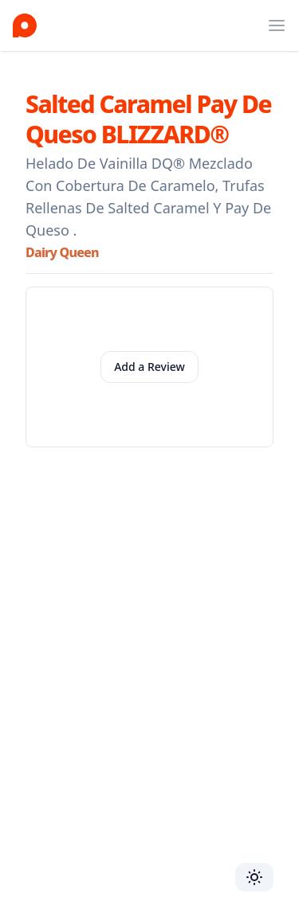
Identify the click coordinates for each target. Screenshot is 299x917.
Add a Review (149, 366)
